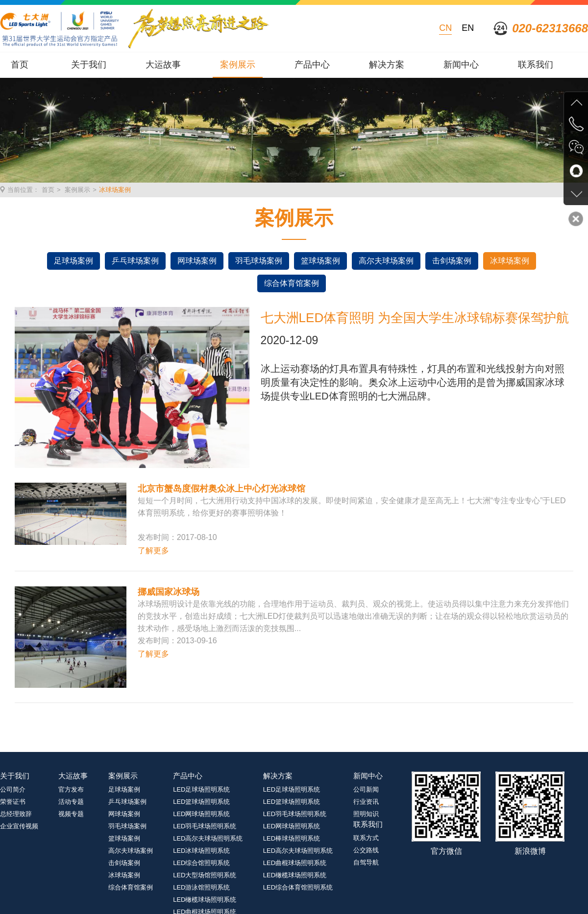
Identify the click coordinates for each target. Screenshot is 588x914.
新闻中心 (461, 65)
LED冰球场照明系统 (201, 850)
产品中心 (312, 65)
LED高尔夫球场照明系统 (208, 838)
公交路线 (366, 850)
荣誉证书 (12, 801)
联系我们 (535, 65)
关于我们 (88, 65)
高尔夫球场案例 (386, 261)
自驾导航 (366, 862)
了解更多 (153, 550)
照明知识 (366, 814)
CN (445, 28)
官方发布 (71, 789)
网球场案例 (197, 261)
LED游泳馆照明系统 (201, 887)
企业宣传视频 (19, 826)
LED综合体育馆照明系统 (298, 887)
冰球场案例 (115, 189)
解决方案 (386, 65)
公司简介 (12, 789)
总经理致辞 (16, 814)
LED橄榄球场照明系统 (204, 899)
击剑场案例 (451, 261)
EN (468, 28)
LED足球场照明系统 (201, 789)
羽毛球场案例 (258, 261)
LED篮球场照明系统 (201, 801)
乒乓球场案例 (135, 261)
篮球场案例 (320, 261)
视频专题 (71, 814)
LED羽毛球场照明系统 (204, 826)
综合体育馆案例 (291, 283)
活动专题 (71, 801)
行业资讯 (366, 801)
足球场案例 (73, 261)
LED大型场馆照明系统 (204, 875)
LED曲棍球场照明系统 (294, 863)
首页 (19, 65)
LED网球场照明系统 (201, 814)
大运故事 (163, 65)
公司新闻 (366, 789)
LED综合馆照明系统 (201, 863)
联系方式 (366, 838)
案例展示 (237, 65)
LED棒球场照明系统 (291, 838)
